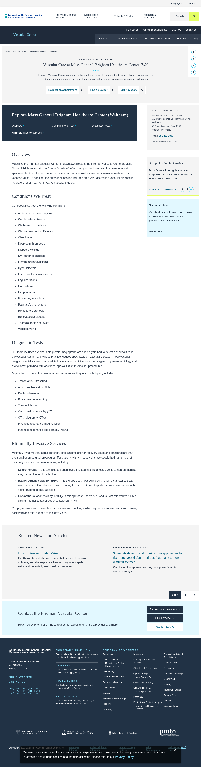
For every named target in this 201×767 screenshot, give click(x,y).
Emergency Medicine (113, 682)
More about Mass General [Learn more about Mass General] (161, 189)
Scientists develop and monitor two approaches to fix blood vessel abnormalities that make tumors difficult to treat (147, 557)
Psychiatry (169, 668)
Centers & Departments (120, 650)
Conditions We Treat (63, 125)
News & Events (66, 681)
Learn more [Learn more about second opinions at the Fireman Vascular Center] (154, 231)
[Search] (184, 16)
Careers (62, 665)
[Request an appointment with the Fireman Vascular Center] (65, 90)
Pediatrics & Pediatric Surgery (147, 702)
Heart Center (109, 687)
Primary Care (170, 662)
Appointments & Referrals (155, 30)
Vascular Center (24, 35)
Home (7, 52)
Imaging (107, 693)
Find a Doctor (131, 30)
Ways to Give (65, 696)
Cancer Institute (110, 659)
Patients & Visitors (124, 16)
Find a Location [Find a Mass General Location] (20, 677)
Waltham (53, 52)
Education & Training (187, 38)
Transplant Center (172, 689)
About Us (102, 38)
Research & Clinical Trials (157, 38)
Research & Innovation (149, 16)
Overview (17, 125)
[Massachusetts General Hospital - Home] (30, 651)
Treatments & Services (125, 38)
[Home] (25, 16)
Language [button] (176, 3)
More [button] (192, 3)
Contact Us (191, 30)
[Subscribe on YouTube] (30, 691)
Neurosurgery (140, 654)
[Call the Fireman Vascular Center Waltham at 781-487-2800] (165, 627)
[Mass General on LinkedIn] (37, 691)
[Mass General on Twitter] (17, 691)
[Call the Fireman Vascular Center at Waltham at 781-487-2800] (132, 90)
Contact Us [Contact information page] (17, 682)
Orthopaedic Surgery (143, 682)
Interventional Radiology (114, 698)
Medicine (107, 704)
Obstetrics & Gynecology (145, 668)
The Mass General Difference (65, 16)
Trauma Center (171, 695)
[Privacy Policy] (124, 757)
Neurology (108, 709)
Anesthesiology (110, 654)
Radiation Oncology (173, 673)
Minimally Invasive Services (27, 132)
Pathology (138, 697)
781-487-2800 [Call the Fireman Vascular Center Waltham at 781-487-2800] (166, 135)
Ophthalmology (140, 673)
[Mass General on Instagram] (24, 691)
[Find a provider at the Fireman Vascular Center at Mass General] (102, 90)
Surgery (167, 684)
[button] (185, 595)
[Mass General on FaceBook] (11, 691)
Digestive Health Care (113, 676)
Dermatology (109, 671)
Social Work (169, 679)
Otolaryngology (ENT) (143, 688)
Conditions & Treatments (91, 16)
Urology (167, 700)
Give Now (176, 30)
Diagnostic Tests (101, 125)
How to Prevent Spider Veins (38, 553)
